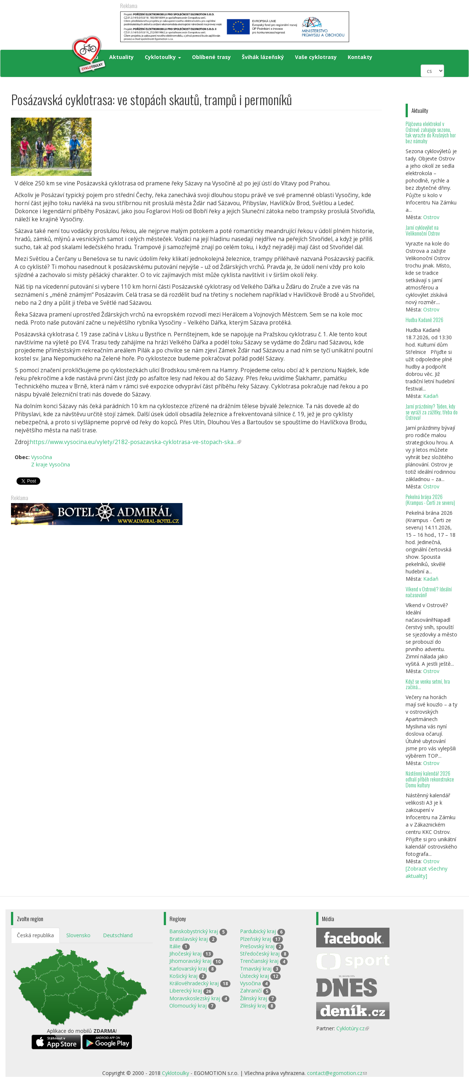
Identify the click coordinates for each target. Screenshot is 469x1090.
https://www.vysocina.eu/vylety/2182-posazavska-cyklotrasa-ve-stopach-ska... (135, 442)
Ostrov (431, 217)
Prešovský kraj (257, 946)
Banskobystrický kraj (193, 931)
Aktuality (121, 56)
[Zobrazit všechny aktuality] (426, 872)
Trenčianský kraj (259, 960)
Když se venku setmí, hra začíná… (428, 684)
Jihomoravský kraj (190, 960)
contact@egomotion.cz (337, 1072)
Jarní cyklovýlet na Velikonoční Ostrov (423, 230)
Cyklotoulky (163, 56)
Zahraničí (251, 990)
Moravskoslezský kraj (194, 998)
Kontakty (360, 56)
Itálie (175, 946)
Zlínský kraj (253, 1005)
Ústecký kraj (254, 975)
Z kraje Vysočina (50, 464)
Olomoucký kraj (188, 1005)
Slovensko (78, 935)
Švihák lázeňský (263, 56)
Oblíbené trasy (211, 56)
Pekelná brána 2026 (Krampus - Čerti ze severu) (430, 499)
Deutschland (118, 935)
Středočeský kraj (260, 953)
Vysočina (41, 457)
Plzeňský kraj (255, 938)
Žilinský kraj (253, 998)
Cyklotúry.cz (352, 1028)
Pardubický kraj (258, 931)
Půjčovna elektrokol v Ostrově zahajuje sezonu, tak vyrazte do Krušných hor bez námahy (431, 132)
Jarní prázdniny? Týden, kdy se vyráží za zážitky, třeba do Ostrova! (432, 412)
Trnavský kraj (256, 968)
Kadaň (431, 395)
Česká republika (35, 935)
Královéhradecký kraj (194, 983)
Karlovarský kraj (188, 968)
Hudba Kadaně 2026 (424, 320)
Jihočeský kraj (185, 953)
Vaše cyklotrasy (316, 56)
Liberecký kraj (185, 990)
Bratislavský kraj (188, 938)
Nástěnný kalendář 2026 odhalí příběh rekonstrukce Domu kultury (430, 779)
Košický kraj (183, 975)
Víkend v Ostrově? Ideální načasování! (429, 592)
